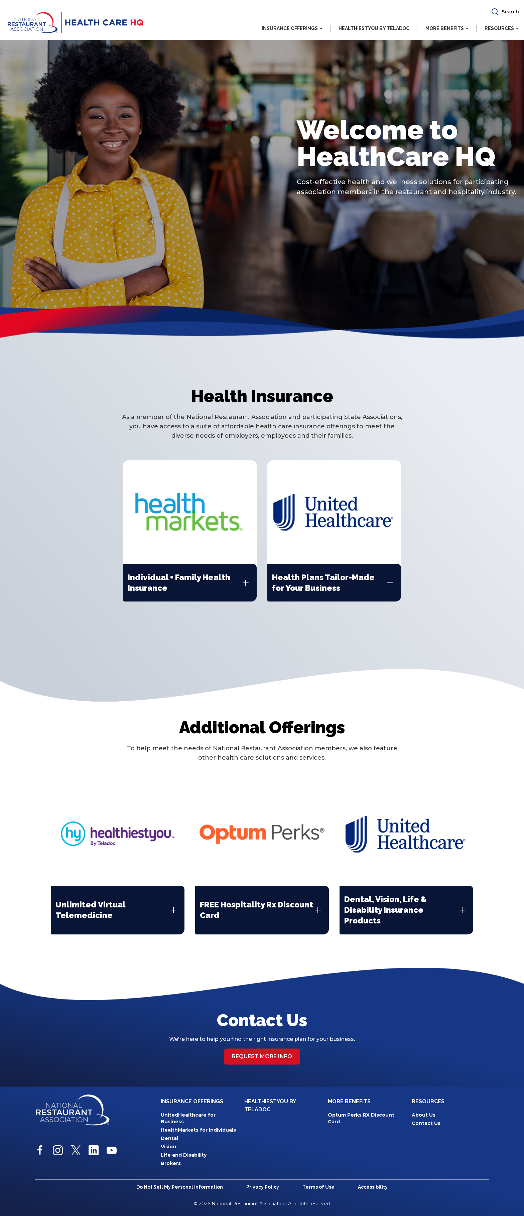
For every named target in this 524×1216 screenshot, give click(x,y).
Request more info (262, 1055)
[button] (505, 12)
